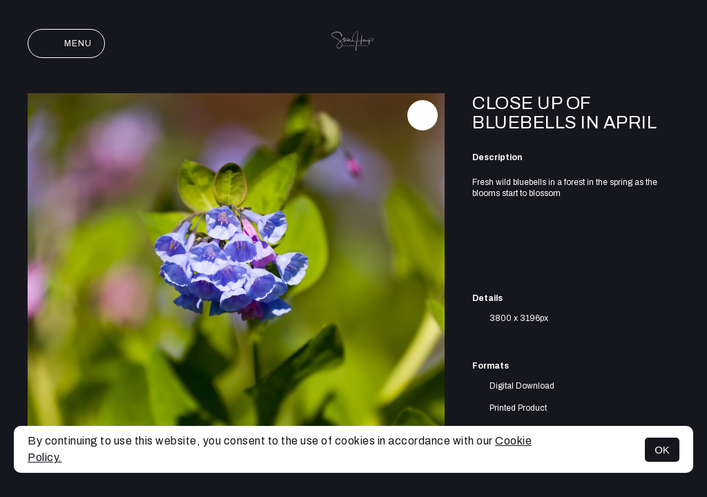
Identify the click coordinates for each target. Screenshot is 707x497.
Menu (66, 43)
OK (662, 450)
